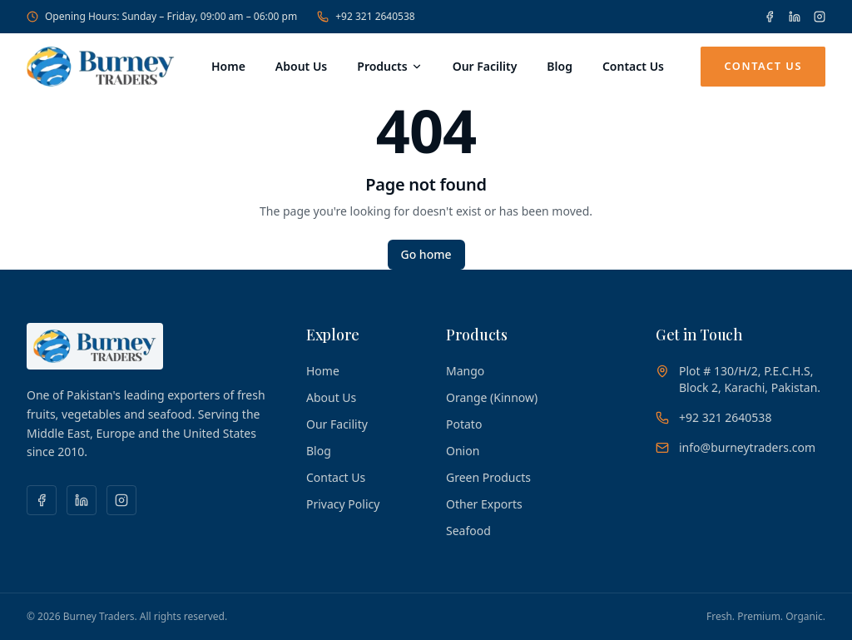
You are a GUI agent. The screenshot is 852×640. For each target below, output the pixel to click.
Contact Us (633, 66)
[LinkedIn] (794, 16)
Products (389, 66)
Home (228, 66)
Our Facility (485, 66)
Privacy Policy (342, 504)
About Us (301, 66)
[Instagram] (819, 16)
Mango (465, 371)
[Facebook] (769, 16)
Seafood (468, 530)
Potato (464, 424)
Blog (559, 66)
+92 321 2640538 (365, 16)
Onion (462, 451)
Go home (426, 254)
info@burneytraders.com (747, 447)
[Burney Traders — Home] (101, 67)
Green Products (488, 477)
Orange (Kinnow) (491, 397)
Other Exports (484, 504)
